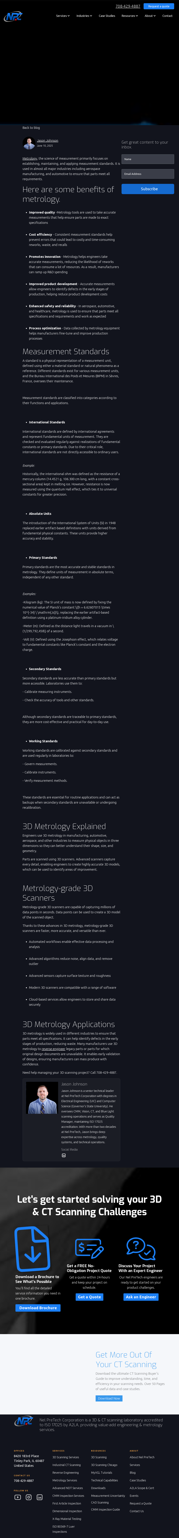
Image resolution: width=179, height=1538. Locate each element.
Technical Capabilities (104, 1480)
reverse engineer (53, 1049)
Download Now (109, 1398)
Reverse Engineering (65, 1472)
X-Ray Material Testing (66, 1518)
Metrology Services (64, 1480)
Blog (133, 1472)
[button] (63, 16)
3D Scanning (99, 1457)
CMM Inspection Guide (105, 1509)
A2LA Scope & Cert (142, 1488)
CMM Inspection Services (68, 1495)
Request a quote (159, 6)
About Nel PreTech (142, 1457)
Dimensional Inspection (67, 1511)
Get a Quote (89, 1297)
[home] (13, 16)
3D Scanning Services (65, 1457)
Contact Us (137, 1511)
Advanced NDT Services (67, 1488)
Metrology (30, 158)
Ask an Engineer (141, 1297)
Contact (167, 15)
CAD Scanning (100, 1502)
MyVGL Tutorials (101, 1472)
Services (135, 1464)
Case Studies (107, 15)
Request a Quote (141, 1503)
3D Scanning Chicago (104, 1464)
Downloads (98, 1488)
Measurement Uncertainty (108, 1495)
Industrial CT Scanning (66, 1464)
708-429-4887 (128, 6)
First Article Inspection (66, 1503)
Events (134, 1495)
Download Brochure (38, 1308)
